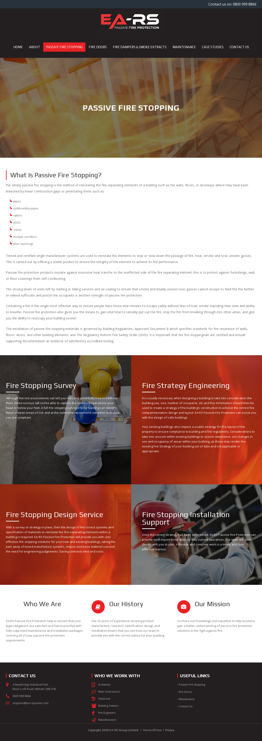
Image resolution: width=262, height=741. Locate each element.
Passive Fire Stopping (191, 684)
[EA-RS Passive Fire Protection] (131, 21)
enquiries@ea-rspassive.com (31, 703)
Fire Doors (184, 692)
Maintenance (186, 699)
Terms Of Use (152, 730)
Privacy (169, 730)
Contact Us (184, 706)
